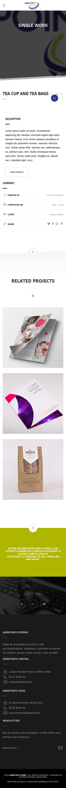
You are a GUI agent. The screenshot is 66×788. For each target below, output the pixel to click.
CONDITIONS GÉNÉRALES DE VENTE (43, 782)
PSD (5, 99)
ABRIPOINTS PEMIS (18, 775)
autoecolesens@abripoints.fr (24, 713)
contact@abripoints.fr (20, 682)
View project (17, 172)
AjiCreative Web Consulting (33, 777)
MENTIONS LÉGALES (16, 782)
